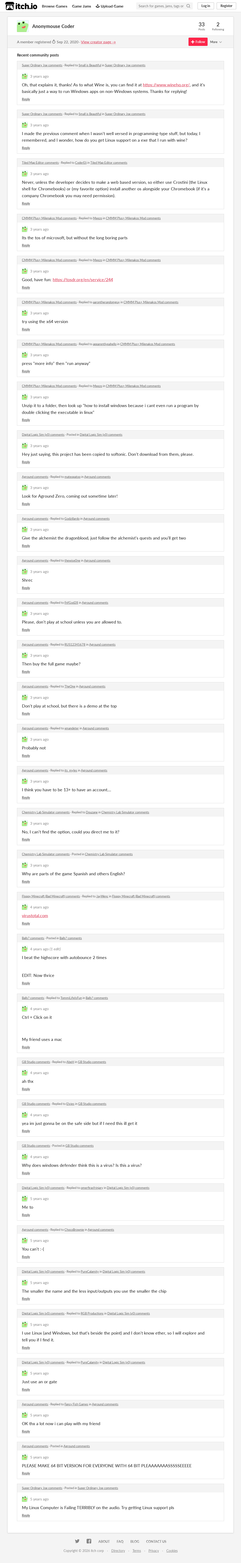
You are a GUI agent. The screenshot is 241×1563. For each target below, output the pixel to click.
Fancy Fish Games (76, 1404)
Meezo (97, 218)
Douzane (92, 812)
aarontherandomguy (106, 302)
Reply (26, 99)
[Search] (188, 5)
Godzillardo (72, 518)
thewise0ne (72, 560)
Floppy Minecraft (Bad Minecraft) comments (51, 896)
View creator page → (98, 42)
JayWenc (102, 896)
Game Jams (81, 6)
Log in (205, 6)
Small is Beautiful (90, 65)
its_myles (70, 770)
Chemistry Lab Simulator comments (46, 812)
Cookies (172, 1551)
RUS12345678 (74, 644)
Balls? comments (33, 938)
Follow (198, 42)
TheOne (69, 686)
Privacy (154, 1551)
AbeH (70, 1062)
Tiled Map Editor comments (40, 162)
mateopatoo (72, 477)
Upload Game (110, 6)
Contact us (156, 1541)
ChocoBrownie (74, 1229)
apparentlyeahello (104, 344)
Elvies (70, 1104)
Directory (118, 1551)
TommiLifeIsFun (71, 998)
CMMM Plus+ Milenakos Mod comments (49, 218)
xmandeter (71, 728)
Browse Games (54, 6)
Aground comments (35, 477)
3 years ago (39, 76)
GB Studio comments (36, 1062)
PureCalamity (90, 1271)
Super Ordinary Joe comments (42, 65)
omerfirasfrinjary (92, 1188)
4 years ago (39, 907)
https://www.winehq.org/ (166, 84)
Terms (137, 1551)
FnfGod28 (71, 602)
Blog (134, 1541)
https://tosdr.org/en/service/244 (83, 279)
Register (226, 6)
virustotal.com (35, 915)
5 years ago (39, 1198)
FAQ (120, 1541)
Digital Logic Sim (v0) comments (43, 434)
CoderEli (81, 162)
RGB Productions (92, 1313)
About (104, 1541)
